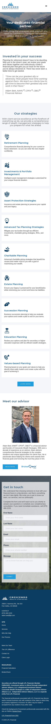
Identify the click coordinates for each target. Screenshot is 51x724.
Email (5, 534)
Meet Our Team (7, 645)
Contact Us (5, 653)
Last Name (7, 524)
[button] (46, 6)
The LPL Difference (8, 649)
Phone (6, 545)
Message (7, 556)
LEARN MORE (25, 384)
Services (5, 629)
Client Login (6, 657)
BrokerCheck (6, 672)
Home (4, 625)
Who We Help (6, 633)
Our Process (6, 637)
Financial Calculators (9, 668)
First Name (7, 513)
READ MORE (10, 467)
